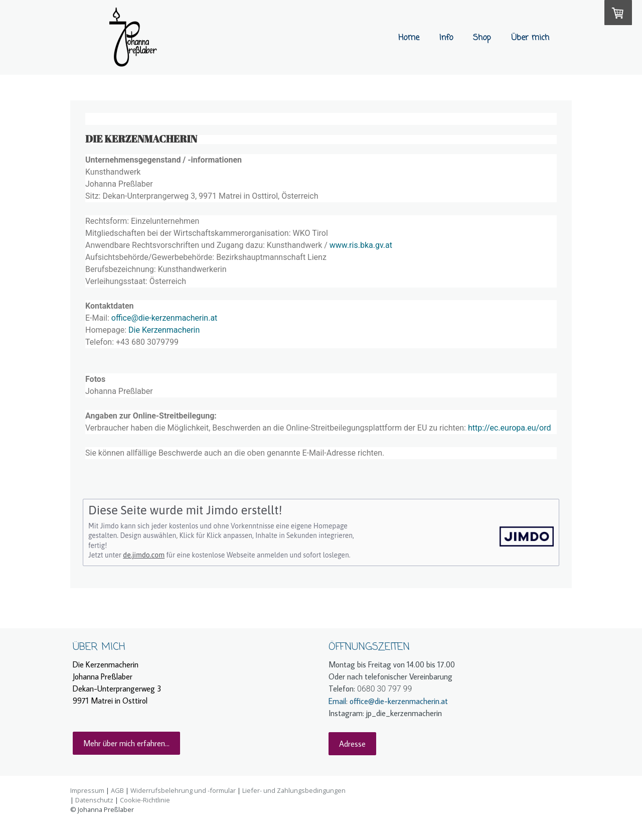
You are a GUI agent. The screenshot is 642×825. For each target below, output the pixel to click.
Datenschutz (94, 799)
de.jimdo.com (144, 555)
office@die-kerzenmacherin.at (164, 318)
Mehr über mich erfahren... (126, 743)
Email (337, 701)
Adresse (352, 744)
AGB (117, 790)
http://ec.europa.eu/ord (509, 428)
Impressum (87, 790)
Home (408, 38)
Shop (482, 38)
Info (446, 38)
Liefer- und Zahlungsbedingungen (294, 790)
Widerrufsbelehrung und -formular (183, 790)
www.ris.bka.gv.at (361, 245)
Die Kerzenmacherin (164, 330)
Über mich (530, 38)
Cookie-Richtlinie (145, 799)
